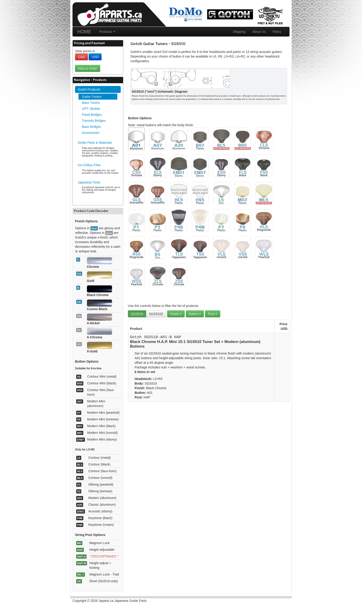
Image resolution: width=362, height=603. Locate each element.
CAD (81, 57)
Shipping (239, 32)
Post (212, 314)
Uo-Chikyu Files (89, 165)
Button (195, 314)
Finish (175, 314)
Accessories (90, 133)
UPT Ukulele (91, 108)
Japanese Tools (89, 182)
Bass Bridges (91, 127)
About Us (259, 32)
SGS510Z (156, 314)
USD (95, 57)
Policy (277, 32)
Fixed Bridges (92, 114)
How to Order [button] (87, 68)
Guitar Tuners (92, 96)
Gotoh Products (89, 89)
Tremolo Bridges (94, 120)
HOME (84, 31)
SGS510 (137, 314)
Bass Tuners (91, 102)
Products (107, 32)
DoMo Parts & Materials (95, 142)
